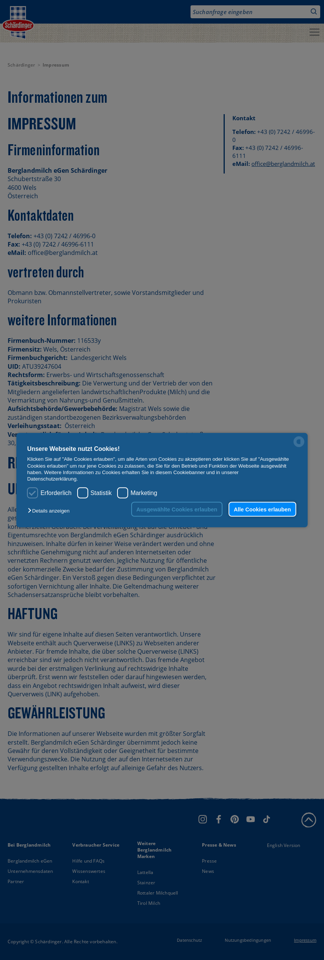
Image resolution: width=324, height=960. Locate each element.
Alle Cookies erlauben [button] (262, 509)
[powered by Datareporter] (299, 446)
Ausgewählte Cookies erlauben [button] (177, 509)
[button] (50, 511)
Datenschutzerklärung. (52, 479)
